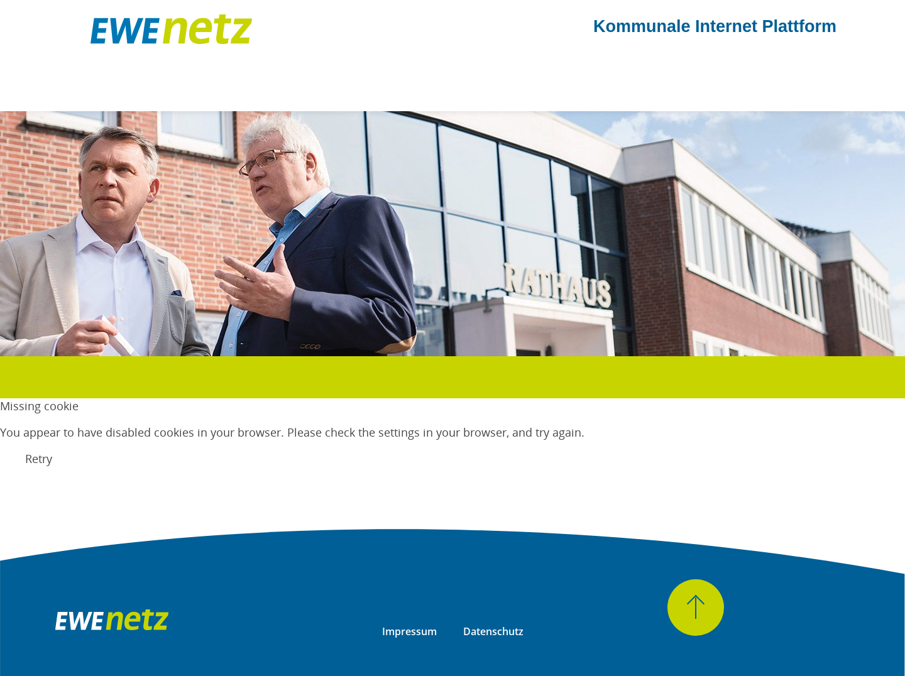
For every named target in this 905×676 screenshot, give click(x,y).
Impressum (409, 631)
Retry (38, 458)
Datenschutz (493, 631)
